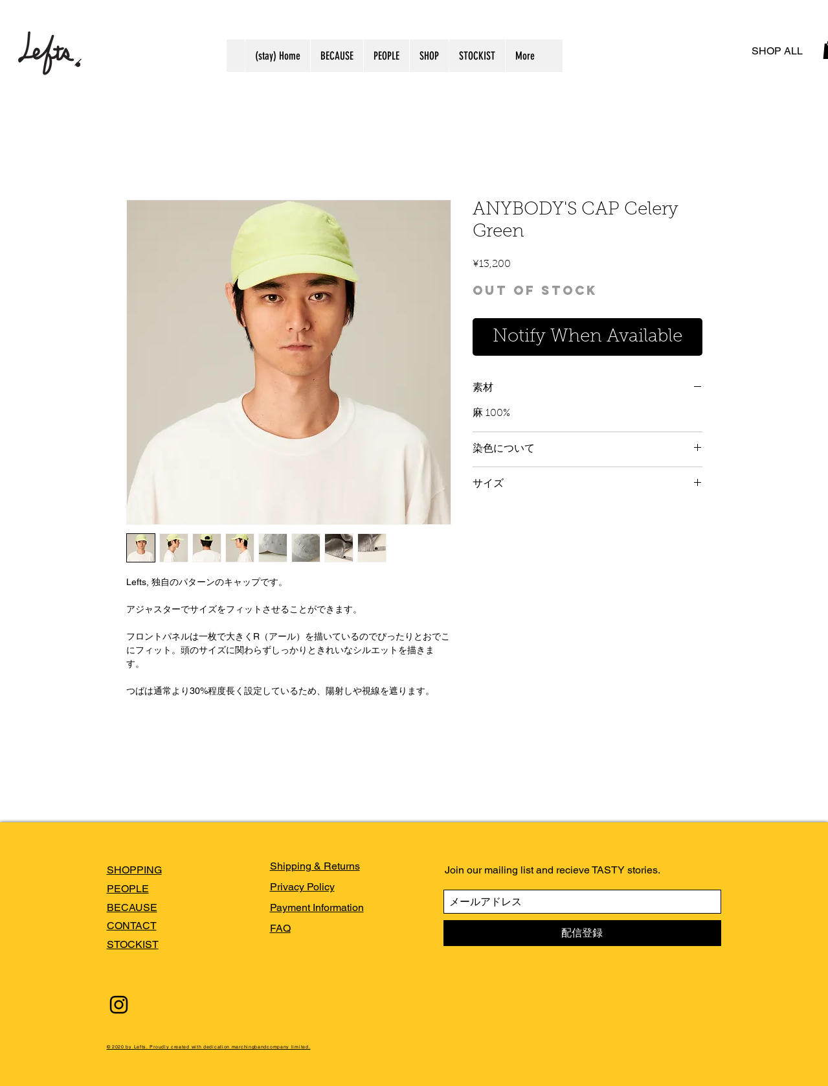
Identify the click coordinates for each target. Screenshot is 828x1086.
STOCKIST (133, 944)
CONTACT (132, 925)
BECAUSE (132, 907)
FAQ (280, 928)
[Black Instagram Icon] (119, 1005)
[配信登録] (582, 933)
